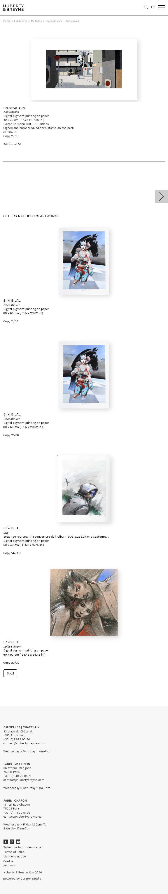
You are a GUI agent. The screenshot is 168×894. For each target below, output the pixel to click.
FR (153, 7)
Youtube (18, 841)
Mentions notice (14, 856)
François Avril (14, 108)
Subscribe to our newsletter (23, 847)
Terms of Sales (13, 852)
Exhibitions (20, 21)
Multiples (36, 21)
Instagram (12, 841)
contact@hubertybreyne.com (23, 743)
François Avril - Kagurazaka (63, 21)
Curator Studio (31, 878)
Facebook (5, 841)
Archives (9, 865)
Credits (8, 861)
